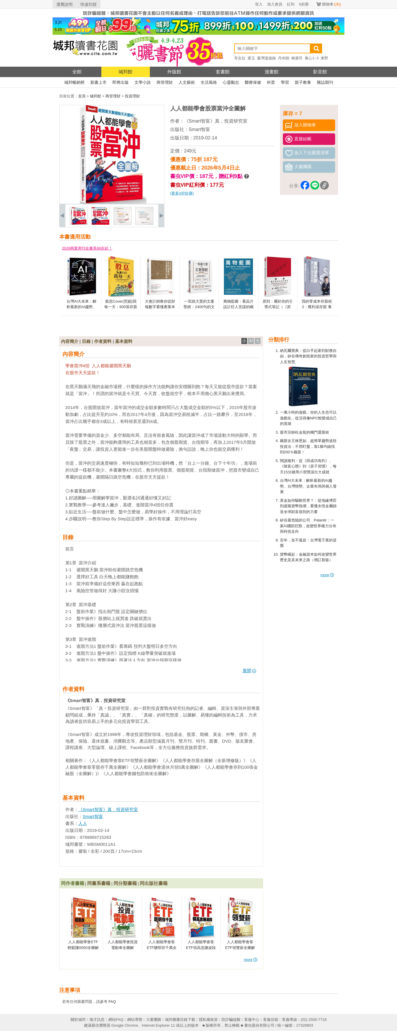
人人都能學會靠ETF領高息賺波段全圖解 (201, 947)
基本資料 (123, 341)
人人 (82, 823)
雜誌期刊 (325, 82)
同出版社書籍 (154, 883)
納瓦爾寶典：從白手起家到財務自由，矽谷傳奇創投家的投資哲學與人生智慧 (308, 356)
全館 (77, 71)
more (327, 575)
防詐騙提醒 (231, 1019)
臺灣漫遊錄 (266, 58)
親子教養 (303, 82)
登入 (259, 4)
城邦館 (125, 71)
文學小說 (142, 82)
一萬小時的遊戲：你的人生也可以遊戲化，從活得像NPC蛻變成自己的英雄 (308, 418)
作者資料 (103, 341)
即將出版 (120, 82)
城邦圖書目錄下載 (180, 1019)
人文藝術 (187, 82)
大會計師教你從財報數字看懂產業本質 (160, 307)
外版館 (174, 71)
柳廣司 (297, 58)
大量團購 (153, 1019)
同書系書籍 (98, 883)
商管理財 (165, 82)
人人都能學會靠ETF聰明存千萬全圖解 (162, 947)
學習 (285, 82)
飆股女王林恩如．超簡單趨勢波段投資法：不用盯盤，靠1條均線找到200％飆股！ (308, 446)
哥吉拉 (239, 58)
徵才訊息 (97, 1019)
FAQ (112, 1001)
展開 (249, 670)
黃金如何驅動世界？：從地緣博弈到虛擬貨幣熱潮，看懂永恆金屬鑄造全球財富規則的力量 (308, 506)
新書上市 (98, 82)
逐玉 (251, 58)
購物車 (331, 4)
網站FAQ (115, 1019)
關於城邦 (78, 1019)
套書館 (223, 71)
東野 (324, 58)
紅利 (290, 4)
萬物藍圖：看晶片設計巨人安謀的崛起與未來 (238, 307)
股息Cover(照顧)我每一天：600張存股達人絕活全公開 (120, 307)
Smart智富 (200, 129)
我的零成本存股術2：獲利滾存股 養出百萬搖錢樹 (317, 307)
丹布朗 (283, 58)
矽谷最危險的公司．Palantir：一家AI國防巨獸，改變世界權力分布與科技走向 (308, 526)
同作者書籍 (72, 883)
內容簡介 (69, 341)
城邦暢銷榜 (74, 82)
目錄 (86, 341)
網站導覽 (134, 1019)
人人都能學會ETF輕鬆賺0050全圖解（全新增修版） (83, 947)
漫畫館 (272, 71)
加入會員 (274, 4)
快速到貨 (88, 4)
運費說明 (64, 4)
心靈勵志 (231, 82)
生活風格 (209, 82)
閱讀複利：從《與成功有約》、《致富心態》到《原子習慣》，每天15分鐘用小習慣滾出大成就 (308, 466)
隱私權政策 (208, 1019)
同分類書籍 (125, 883)
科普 (271, 82)
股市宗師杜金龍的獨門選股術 (304, 432)
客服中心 (251, 1019)
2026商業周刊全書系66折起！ (87, 248)
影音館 (320, 71)
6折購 (304, 4)
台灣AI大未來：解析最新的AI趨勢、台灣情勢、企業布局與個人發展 (308, 486)
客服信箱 (270, 1019)
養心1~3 (312, 58)
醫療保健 (253, 82)
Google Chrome (124, 1025)
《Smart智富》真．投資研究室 (216, 121)
